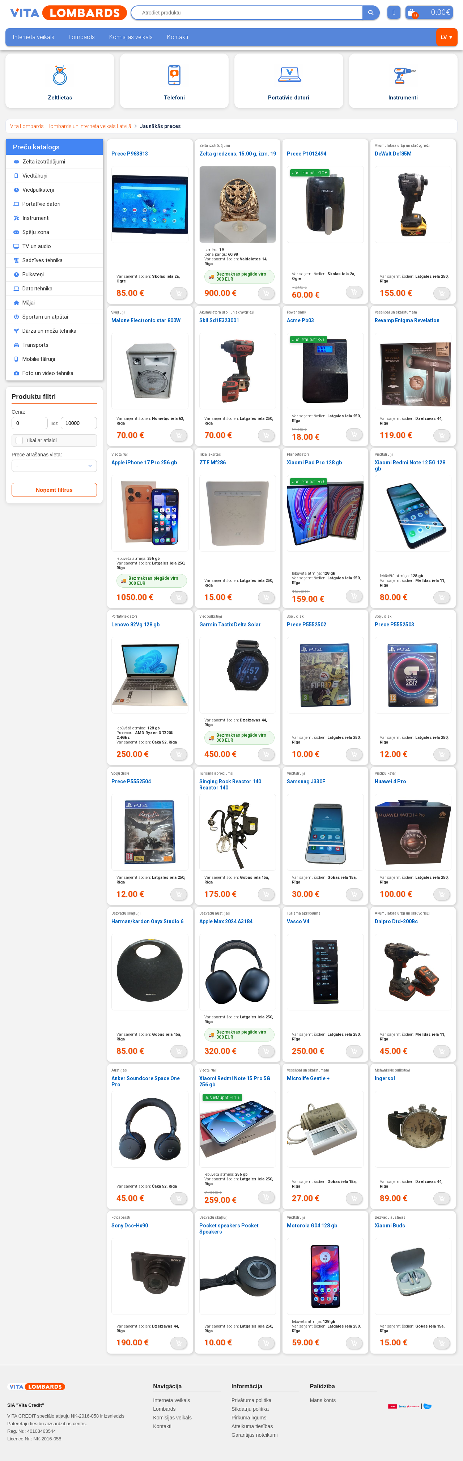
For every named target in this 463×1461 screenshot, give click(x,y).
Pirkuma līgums (249, 1417)
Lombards (82, 37)
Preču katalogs (36, 147)
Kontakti (177, 37)
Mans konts (323, 1400)
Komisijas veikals (131, 37)
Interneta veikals (33, 37)
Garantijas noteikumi (255, 1435)
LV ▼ (447, 37)
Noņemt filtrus (54, 490)
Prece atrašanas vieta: (37, 454)
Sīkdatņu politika (250, 1409)
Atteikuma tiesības (252, 1426)
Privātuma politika (252, 1400)
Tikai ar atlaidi (36, 440)
